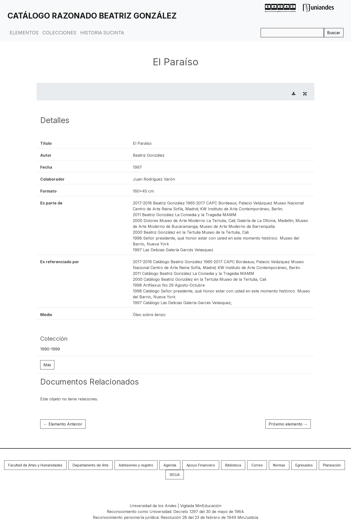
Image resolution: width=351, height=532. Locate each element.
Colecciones (59, 33)
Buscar (333, 32)
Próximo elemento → (288, 424)
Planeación (332, 465)
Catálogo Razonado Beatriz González (92, 15)
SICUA (175, 475)
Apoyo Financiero (200, 465)
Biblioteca (233, 465)
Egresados (304, 465)
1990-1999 (50, 349)
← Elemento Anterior (62, 424)
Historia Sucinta (102, 33)
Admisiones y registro (136, 465)
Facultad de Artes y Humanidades (35, 465)
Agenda (170, 465)
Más (47, 364)
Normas (279, 465)
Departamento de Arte (90, 465)
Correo (257, 465)
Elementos (24, 33)
